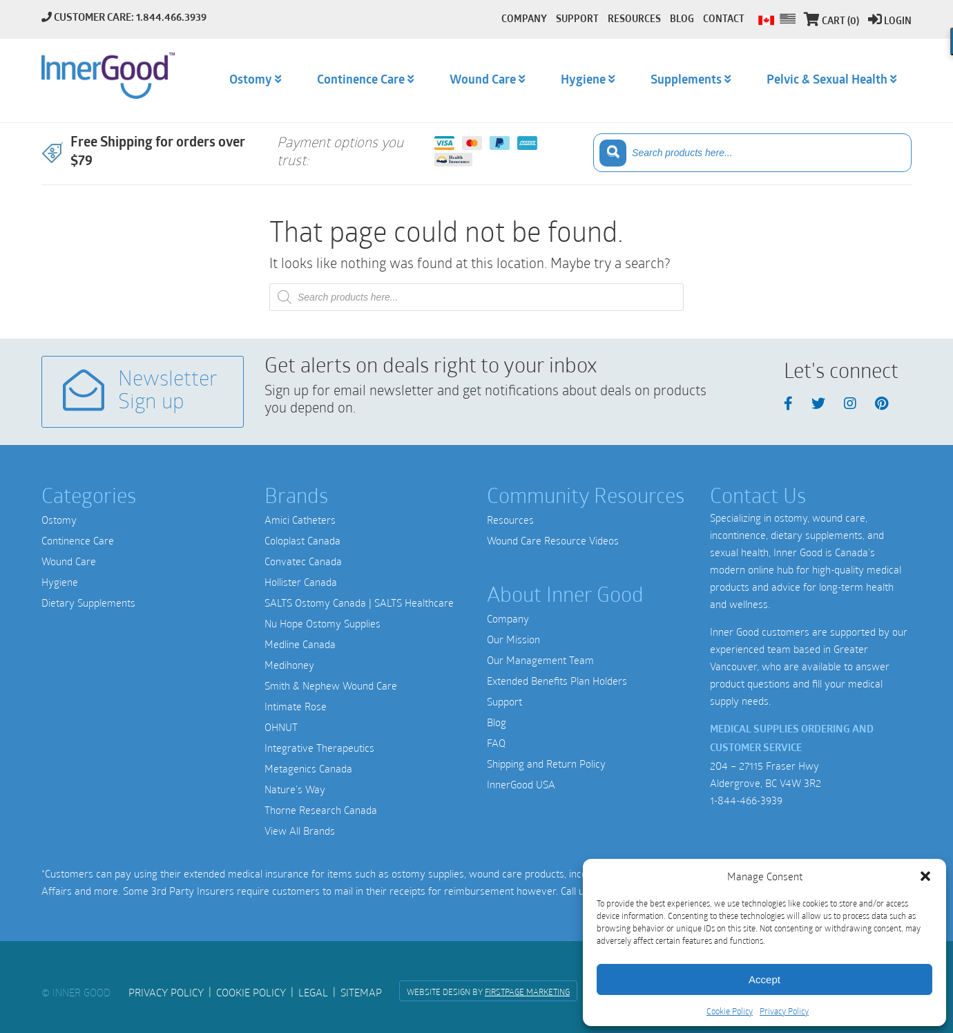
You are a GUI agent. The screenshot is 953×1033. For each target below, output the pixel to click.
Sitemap (361, 992)
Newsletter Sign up (140, 391)
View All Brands (299, 830)
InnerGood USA (521, 784)
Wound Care (68, 561)
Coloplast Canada (302, 540)
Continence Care (77, 540)
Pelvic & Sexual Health (827, 80)
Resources (510, 520)
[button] (925, 876)
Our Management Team (540, 660)
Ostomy (59, 520)
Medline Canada (300, 644)
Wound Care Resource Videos (553, 540)
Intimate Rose (295, 706)
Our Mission (513, 639)
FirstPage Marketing (527, 991)
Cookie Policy (729, 1010)
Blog (496, 722)
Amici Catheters (300, 520)
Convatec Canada (303, 561)
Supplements (686, 80)
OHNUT (281, 727)
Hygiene (59, 582)
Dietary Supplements (88, 602)
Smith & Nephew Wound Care (330, 685)
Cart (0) (831, 22)
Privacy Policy (784, 1010)
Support (504, 701)
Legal (313, 992)
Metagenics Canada (308, 768)
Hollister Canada (300, 582)
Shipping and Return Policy (546, 763)
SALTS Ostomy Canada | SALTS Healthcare (359, 602)
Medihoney (289, 665)
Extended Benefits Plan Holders (557, 681)
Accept (764, 979)
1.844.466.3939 (171, 18)
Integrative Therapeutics (319, 748)
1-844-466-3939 (746, 800)
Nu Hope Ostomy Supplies (322, 623)
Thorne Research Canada (320, 810)
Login (890, 22)
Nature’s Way (294, 789)
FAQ (496, 743)
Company (508, 618)
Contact (723, 20)
